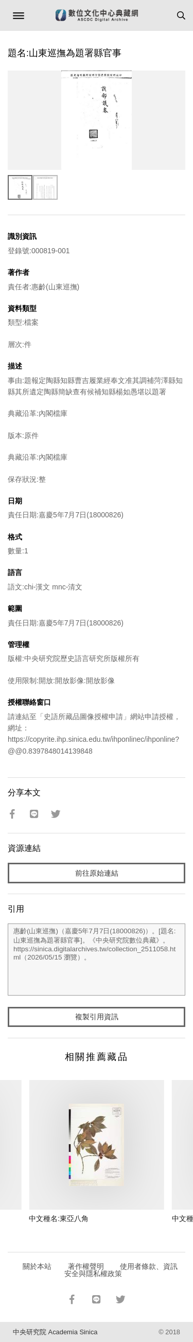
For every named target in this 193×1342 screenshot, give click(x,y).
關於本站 (37, 1266)
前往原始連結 (96, 873)
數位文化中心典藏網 (97, 15)
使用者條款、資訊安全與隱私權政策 (121, 1270)
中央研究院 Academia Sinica (55, 1332)
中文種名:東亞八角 (59, 1218)
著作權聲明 (86, 1266)
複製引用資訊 (96, 1017)
